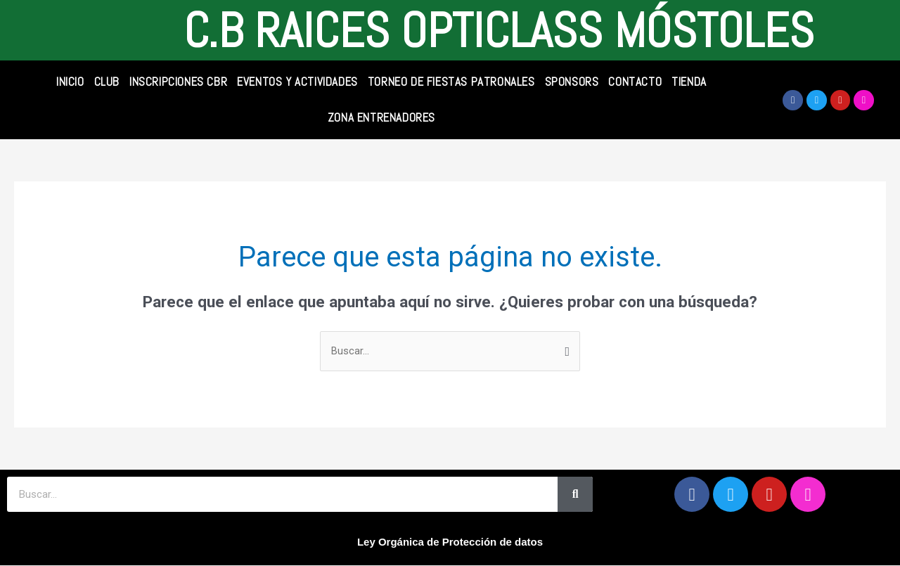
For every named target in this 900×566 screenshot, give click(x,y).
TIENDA (689, 81)
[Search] (575, 495)
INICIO (70, 81)
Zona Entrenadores (381, 117)
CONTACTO (635, 81)
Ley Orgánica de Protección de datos (450, 542)
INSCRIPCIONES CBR (178, 81)
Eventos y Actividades (297, 81)
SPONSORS (572, 81)
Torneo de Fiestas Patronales (451, 81)
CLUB (107, 81)
